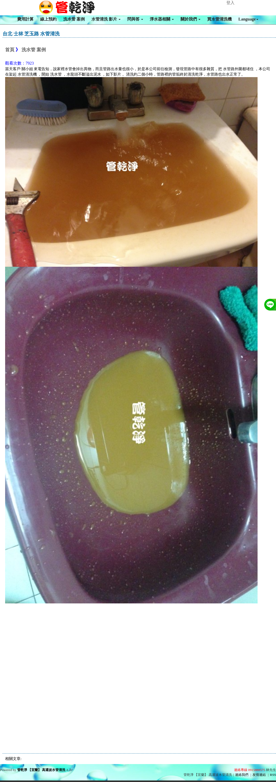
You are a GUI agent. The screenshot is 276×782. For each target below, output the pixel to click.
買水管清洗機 (219, 19)
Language (248, 19)
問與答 (135, 19)
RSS (273, 775)
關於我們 (190, 19)
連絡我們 (241, 775)
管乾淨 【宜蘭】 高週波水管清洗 (41, 770)
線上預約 (48, 19)
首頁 (9, 49)
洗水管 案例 (74, 19)
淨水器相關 (162, 19)
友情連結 (259, 775)
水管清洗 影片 (106, 19)
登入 (230, 3)
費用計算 (25, 19)
